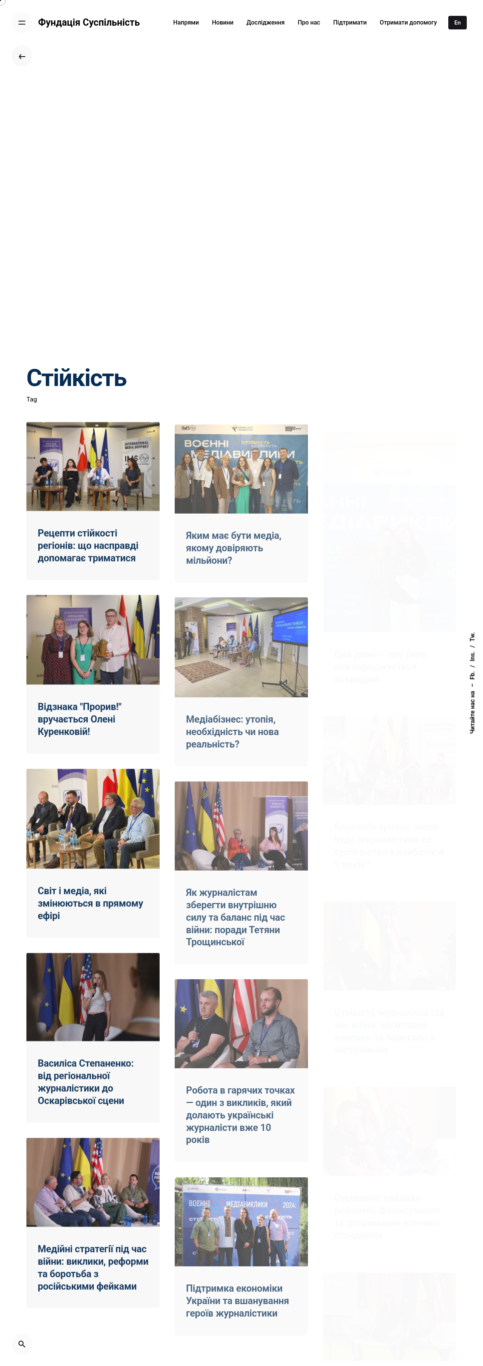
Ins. (472, 656)
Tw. (472, 636)
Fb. (472, 675)
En (457, 22)
